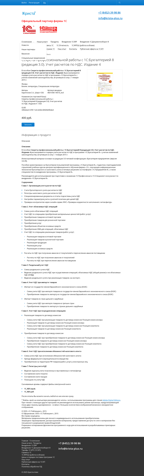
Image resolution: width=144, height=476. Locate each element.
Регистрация (34, 2)
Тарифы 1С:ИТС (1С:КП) (31, 45)
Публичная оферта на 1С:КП (92, 49)
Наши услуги (42, 42)
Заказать (28, 124)
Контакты (73, 49)
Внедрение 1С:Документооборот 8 (94, 42)
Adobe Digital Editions (111, 400)
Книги (49, 54)
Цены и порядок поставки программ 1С (38, 49)
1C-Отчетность (62, 45)
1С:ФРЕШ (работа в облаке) (83, 45)
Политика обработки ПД (32, 466)
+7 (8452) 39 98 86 (109, 12)
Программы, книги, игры (37, 54)
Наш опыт (62, 49)
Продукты (55, 42)
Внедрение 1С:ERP (69, 42)
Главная (25, 441)
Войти (24, 2)
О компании (27, 42)
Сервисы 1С (48, 45)
